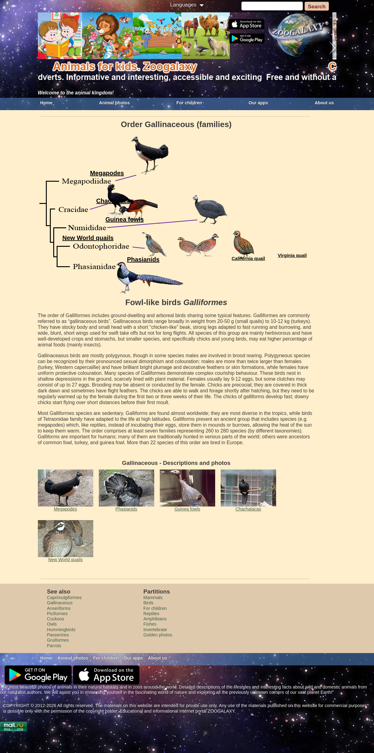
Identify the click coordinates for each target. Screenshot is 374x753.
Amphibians (155, 618)
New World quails (88, 237)
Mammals (153, 597)
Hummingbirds (61, 629)
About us (324, 102)
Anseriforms (59, 608)
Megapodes (107, 173)
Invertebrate (155, 629)
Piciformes (57, 613)
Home (46, 102)
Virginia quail (292, 255)
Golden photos (157, 634)
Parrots (54, 645)
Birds (148, 602)
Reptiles (151, 613)
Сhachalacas (115, 200)
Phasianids (143, 259)
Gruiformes (58, 640)
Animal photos (114, 102)
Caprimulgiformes (64, 597)
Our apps (258, 102)
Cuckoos (55, 618)
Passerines (58, 634)
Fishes (149, 624)
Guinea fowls (125, 219)
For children (189, 102)
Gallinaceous (60, 602)
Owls (52, 624)
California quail (248, 258)
